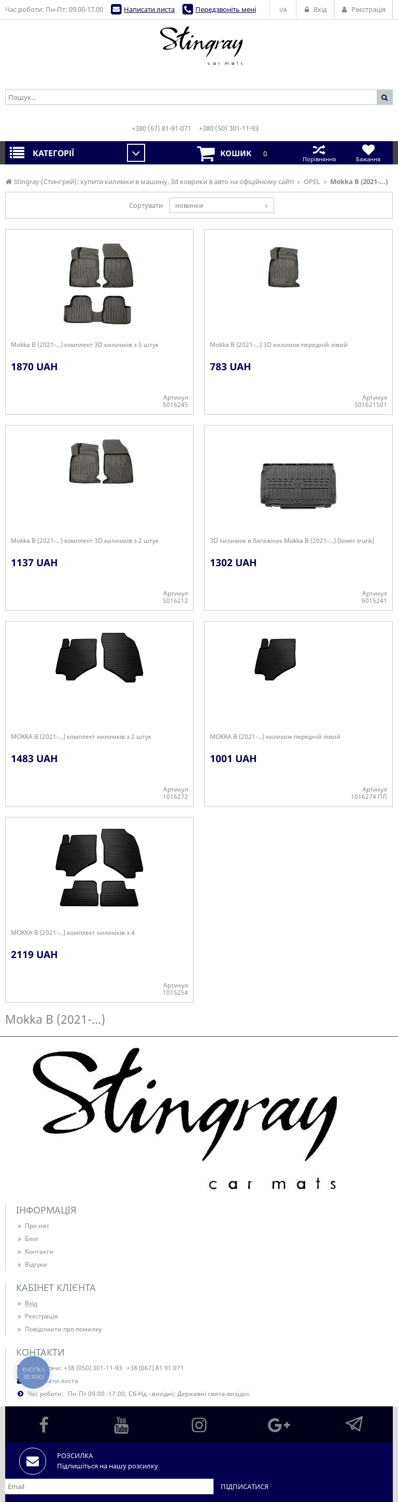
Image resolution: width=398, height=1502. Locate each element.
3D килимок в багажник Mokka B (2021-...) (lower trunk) (292, 541)
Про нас (32, 1225)
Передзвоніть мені (225, 9)
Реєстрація (37, 1316)
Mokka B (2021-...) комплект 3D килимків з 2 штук (85, 541)
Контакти (34, 1251)
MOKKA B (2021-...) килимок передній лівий (275, 737)
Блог (27, 1238)
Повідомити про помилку (59, 1329)
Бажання (368, 152)
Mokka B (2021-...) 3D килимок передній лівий (279, 345)
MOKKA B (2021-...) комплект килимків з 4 (73, 933)
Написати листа (149, 9)
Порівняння (319, 152)
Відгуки (31, 1264)
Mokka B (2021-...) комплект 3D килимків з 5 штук (85, 345)
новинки (189, 205)
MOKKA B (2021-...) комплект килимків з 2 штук (81, 737)
